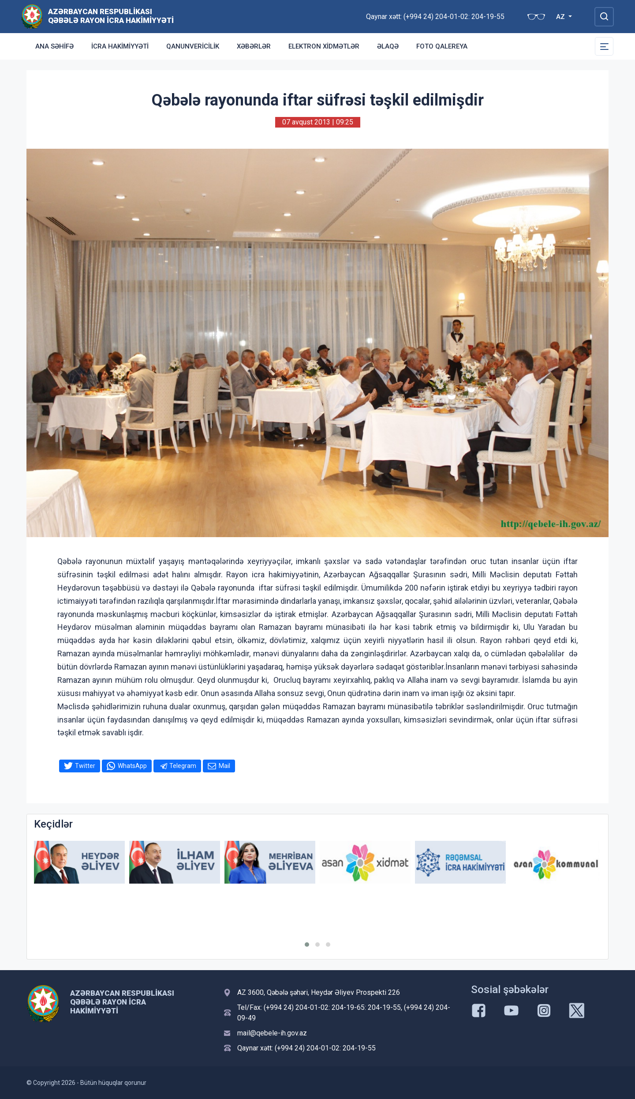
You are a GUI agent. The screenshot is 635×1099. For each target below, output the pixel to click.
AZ (561, 17)
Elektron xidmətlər (323, 46)
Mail (224, 765)
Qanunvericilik (192, 46)
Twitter (85, 765)
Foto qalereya (441, 46)
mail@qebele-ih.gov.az (272, 1033)
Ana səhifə (54, 46)
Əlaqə (388, 46)
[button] (307, 944)
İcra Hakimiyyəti (120, 46)
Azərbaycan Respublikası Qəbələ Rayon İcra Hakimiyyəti (111, 16)
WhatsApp (132, 765)
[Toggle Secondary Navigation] (604, 46)
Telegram (182, 765)
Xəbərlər (254, 46)
